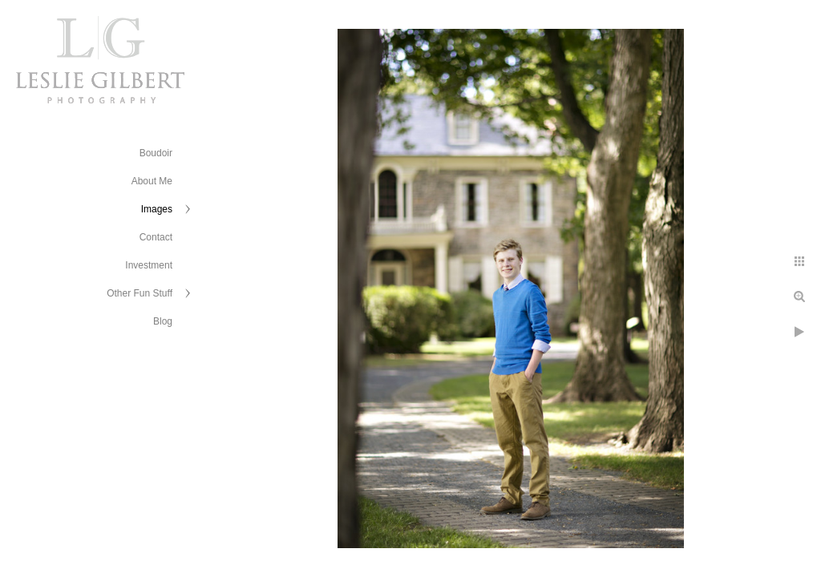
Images (156, 209)
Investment (148, 265)
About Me (151, 181)
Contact (156, 237)
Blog (162, 321)
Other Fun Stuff (139, 293)
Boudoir (156, 153)
